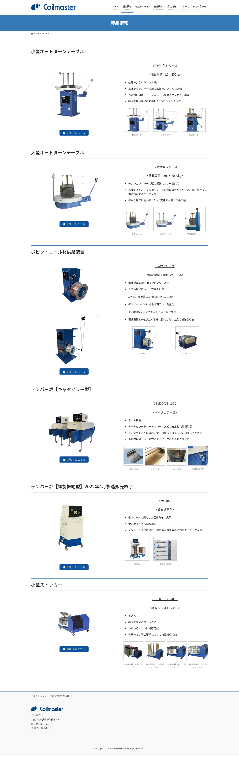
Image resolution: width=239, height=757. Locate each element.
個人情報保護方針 (60, 696)
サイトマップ (40, 696)
